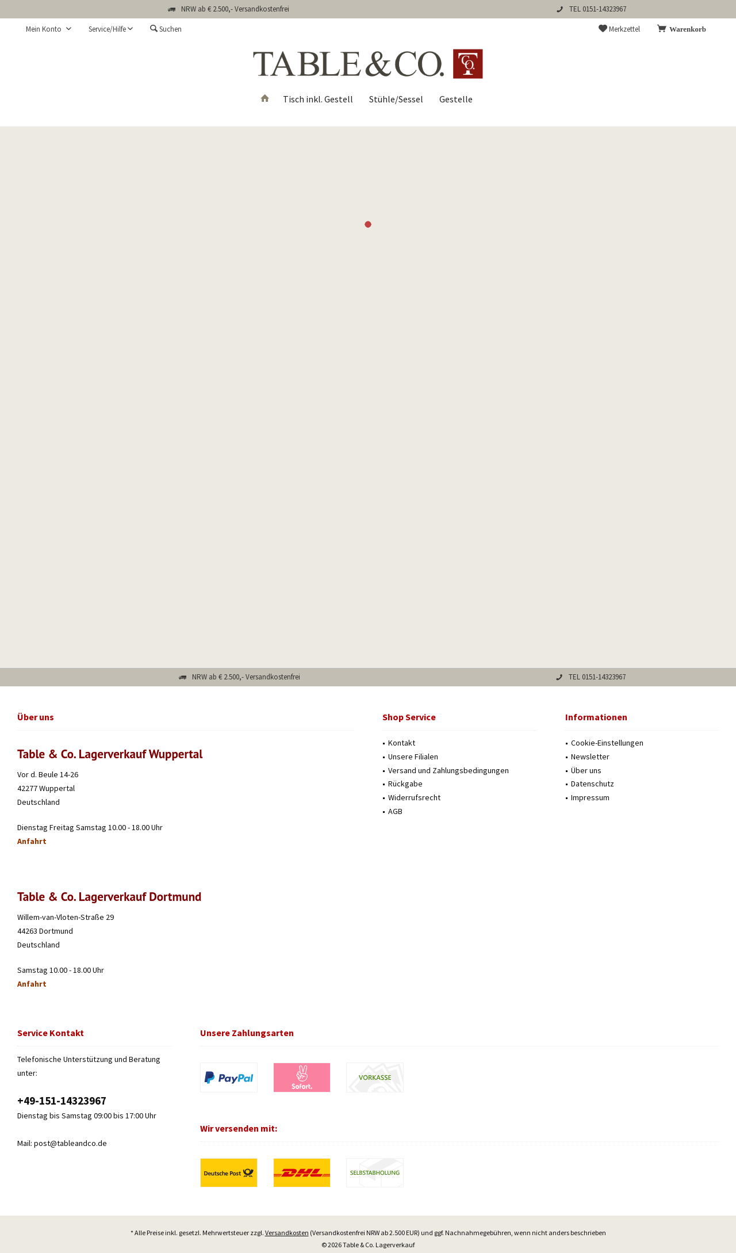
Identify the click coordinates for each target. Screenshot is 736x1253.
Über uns (586, 770)
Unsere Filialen (413, 756)
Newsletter (590, 756)
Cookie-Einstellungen (607, 743)
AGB (395, 811)
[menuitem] (684, 29)
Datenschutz (592, 783)
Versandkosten (287, 1201)
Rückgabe (405, 783)
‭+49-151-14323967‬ (61, 1100)
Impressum (590, 797)
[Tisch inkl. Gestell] (318, 99)
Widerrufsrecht (414, 797)
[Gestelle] (456, 99)
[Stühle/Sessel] (396, 99)
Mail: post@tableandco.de (62, 1143)
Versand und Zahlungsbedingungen (448, 770)
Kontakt (401, 743)
